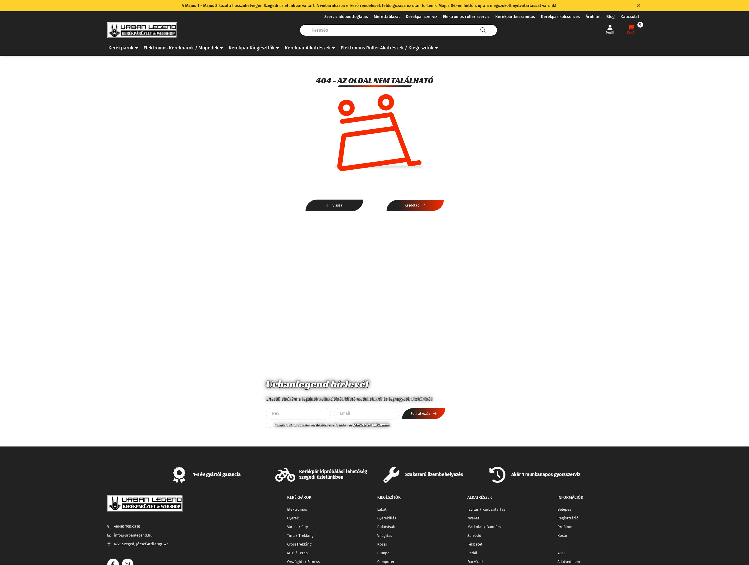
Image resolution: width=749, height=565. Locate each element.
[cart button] (631, 30)
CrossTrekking (299, 544)
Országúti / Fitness (303, 561)
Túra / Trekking (300, 535)
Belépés (564, 509)
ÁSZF (561, 553)
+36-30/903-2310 (127, 526)
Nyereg (473, 518)
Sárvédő (474, 535)
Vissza (337, 205)
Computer (385, 561)
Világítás (384, 535)
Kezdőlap (412, 205)
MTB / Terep (297, 553)
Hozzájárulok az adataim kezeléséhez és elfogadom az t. (332, 425)
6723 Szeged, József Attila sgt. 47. (141, 544)
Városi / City (297, 527)
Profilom (564, 527)
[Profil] (610, 30)
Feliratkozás (420, 414)
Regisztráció (568, 518)
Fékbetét (474, 544)
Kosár (382, 544)
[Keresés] (483, 30)
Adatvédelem (568, 561)
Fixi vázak (475, 561)
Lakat (382, 509)
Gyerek (293, 518)
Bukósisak (386, 527)
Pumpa (383, 553)
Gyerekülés (386, 518)
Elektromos (297, 509)
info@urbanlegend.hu (133, 535)
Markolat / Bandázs (484, 527)
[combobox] (398, 30)
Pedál (472, 553)
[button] (123, 48)
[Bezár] (638, 5)
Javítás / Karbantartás (486, 509)
